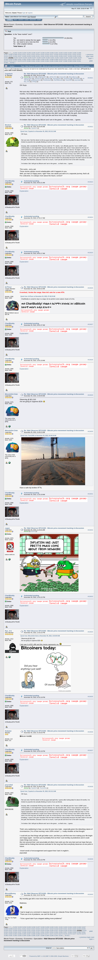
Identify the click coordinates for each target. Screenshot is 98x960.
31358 (6, 59)
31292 (15, 53)
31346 (29, 58)
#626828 (90, 360)
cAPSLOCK (52, 77)
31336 (61, 56)
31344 (20, 58)
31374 (79, 59)
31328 (24, 56)
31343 (16, 58)
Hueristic (47, 78)
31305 (74, 53)
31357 (80, 58)
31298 (42, 53)
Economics (28, 24)
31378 (19, 61)
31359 (10, 59)
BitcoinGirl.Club (11, 394)
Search (21, 19)
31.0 (28, 16)
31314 (38, 54)
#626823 (90, 182)
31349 (43, 58)
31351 (52, 58)
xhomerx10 (38, 78)
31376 (10, 61)
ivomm (33, 77)
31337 (65, 56)
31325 (10, 56)
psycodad (78, 80)
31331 (38, 56)
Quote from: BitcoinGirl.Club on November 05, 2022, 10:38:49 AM (40, 636)
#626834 (90, 632)
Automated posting (31, 181)
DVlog (34, 81)
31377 (15, 61)
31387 (61, 61)
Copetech (9, 74)
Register (33, 19)
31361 (19, 59)
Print (91, 61)
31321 (70, 54)
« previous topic (89, 55)
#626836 (90, 732)
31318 (56, 54)
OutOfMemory (58, 80)
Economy (19, 24)
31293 (20, 53)
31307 (6, 54)
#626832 (90, 530)
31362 (24, 59)
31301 (56, 53)
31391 (79, 61)
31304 (70, 53)
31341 (6, 58)
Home (9, 19)
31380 (29, 61)
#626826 (90, 288)
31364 (33, 59)
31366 (42, 59)
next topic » (90, 57)
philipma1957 (42, 77)
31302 (61, 53)
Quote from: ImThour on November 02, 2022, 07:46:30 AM (38, 296)
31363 (29, 59)
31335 (56, 56)
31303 (65, 53)
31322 (74, 54)
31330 (33, 56)
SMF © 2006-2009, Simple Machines (57, 956)
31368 (52, 59)
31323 (79, 54)
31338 (70, 56)
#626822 (90, 126)
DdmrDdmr (76, 78)
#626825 (90, 252)
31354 (66, 58)
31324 (6, 56)
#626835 (90, 696)
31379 (24, 61)
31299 (47, 53)
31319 (61, 54)
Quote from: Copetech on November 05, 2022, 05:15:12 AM (38, 131)
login (24, 13)
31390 (74, 61)
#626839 (90, 859)
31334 (52, 56)
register (30, 13)
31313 (33, 54)
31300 (52, 53)
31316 (47, 54)
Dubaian (8, 731)
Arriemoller (62, 77)
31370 (61, 59)
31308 (10, 54)
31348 (39, 58)
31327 (19, 56)
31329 (29, 56)
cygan (7, 528)
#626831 (90, 494)
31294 (24, 53)
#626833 (90, 596)
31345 (25, 58)
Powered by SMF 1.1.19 (37, 956)
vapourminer (28, 78)
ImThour (8, 287)
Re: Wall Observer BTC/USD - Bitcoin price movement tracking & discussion (54, 74)
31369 (56, 59)
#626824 (90, 217)
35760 (12, 63)
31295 (29, 53)
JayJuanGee (57, 78)
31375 (6, 61)
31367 (47, 59)
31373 (74, 59)
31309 (15, 54)
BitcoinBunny (73, 77)
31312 (29, 54)
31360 (15, 59)
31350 (48, 58)
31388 (65, 61)
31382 (38, 61)
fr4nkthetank (47, 80)
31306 (79, 53)
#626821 (90, 78)
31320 (65, 54)
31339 (74, 56)
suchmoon (67, 78)
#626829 (90, 395)
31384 (47, 61)
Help (15, 19)
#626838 (90, 786)
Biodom (8, 125)
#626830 (90, 431)
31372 (70, 59)
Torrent (33, 16)
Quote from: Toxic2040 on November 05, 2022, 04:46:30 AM (38, 435)
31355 (71, 58)
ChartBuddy (9, 181)
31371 (65, 59)
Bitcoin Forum (9, 24)
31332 (42, 56)
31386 (56, 61)
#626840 (90, 894)
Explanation (24, 191)
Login (26, 19)
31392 (6, 63)
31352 (57, 58)
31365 (38, 59)
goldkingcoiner (35, 80)
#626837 (90, 750)
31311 (24, 54)
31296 (33, 53)
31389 (70, 61)
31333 (47, 56)
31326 (15, 56)
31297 (38, 53)
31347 (34, 58)
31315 (42, 54)
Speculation (38, 24)
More (39, 19)
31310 (19, 54)
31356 (75, 58)
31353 (61, 58)
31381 (33, 61)
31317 (52, 54)
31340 (79, 56)
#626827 (90, 324)
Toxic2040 (68, 80)
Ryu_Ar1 (26, 81)
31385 (52, 61)
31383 (42, 61)
